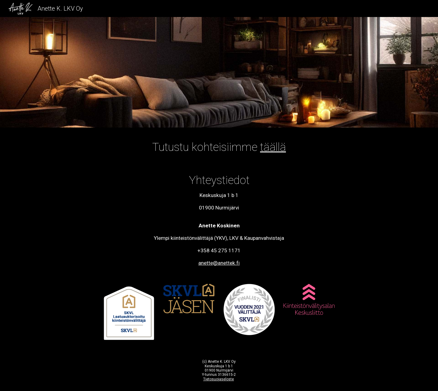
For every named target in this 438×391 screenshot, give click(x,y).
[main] (219, 147)
